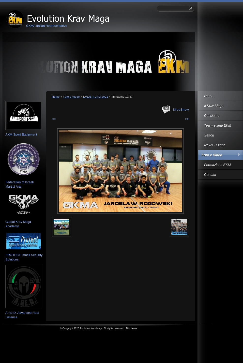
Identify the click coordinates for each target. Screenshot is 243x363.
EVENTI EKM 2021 (95, 96)
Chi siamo (211, 116)
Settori (209, 135)
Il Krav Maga (214, 106)
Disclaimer (132, 328)
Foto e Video (212, 155)
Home (208, 96)
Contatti (210, 175)
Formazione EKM (217, 165)
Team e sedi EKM (217, 125)
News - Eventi (214, 145)
